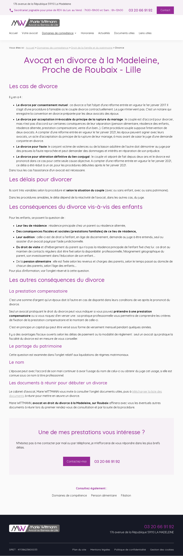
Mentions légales (100, 549)
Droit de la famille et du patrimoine (91, 47)
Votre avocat (30, 33)
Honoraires (87, 33)
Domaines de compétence (57, 33)
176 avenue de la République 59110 (142, 532)
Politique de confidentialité (130, 549)
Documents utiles (124, 33)
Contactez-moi (76, 461)
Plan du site (79, 549)
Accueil (13, 33)
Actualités (104, 33)
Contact (165, 10)
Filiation (126, 495)
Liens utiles (145, 33)
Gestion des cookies (162, 549)
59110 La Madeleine (42, 4)
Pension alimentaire (104, 495)
